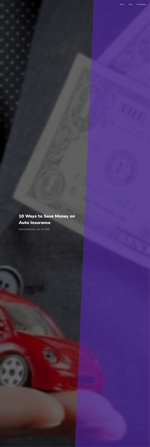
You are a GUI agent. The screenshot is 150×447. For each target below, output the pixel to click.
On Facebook (141, 4)
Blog (130, 4)
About (122, 4)
